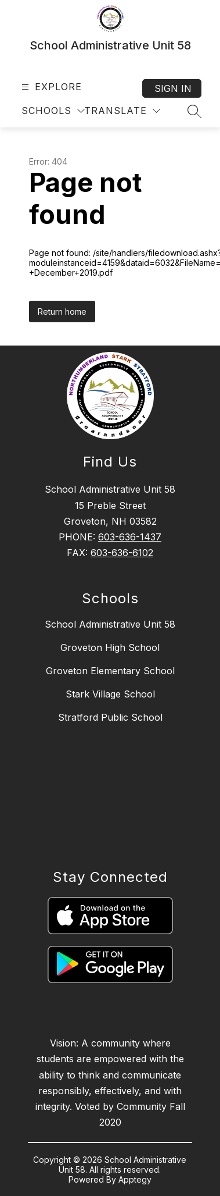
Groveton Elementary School (110, 671)
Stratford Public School (110, 717)
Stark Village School (110, 694)
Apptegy (135, 1179)
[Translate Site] (122, 111)
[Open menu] (50, 87)
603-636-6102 (122, 552)
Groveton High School (110, 647)
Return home (62, 311)
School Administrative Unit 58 (110, 624)
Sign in (173, 88)
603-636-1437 (129, 537)
